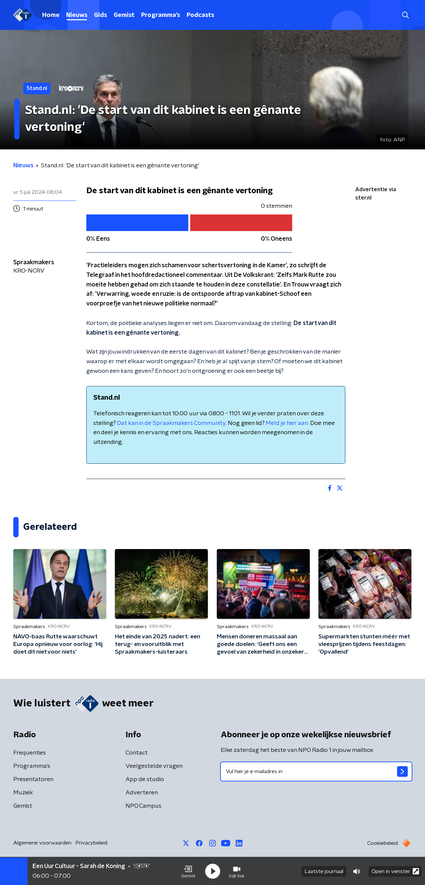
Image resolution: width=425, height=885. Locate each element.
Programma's (160, 15)
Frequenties (29, 753)
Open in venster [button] (395, 871)
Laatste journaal (323, 871)
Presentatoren (33, 779)
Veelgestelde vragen (154, 766)
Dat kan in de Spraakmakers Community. (171, 423)
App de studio (145, 779)
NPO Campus (143, 806)
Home (50, 15)
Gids (100, 15)
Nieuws (76, 15)
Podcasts (200, 15)
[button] (188, 871)
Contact (137, 753)
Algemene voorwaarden (42, 842)
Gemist (124, 15)
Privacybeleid (91, 842)
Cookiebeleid (382, 843)
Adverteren (142, 793)
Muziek (23, 793)
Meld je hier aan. (287, 423)
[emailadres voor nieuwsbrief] (316, 771)
